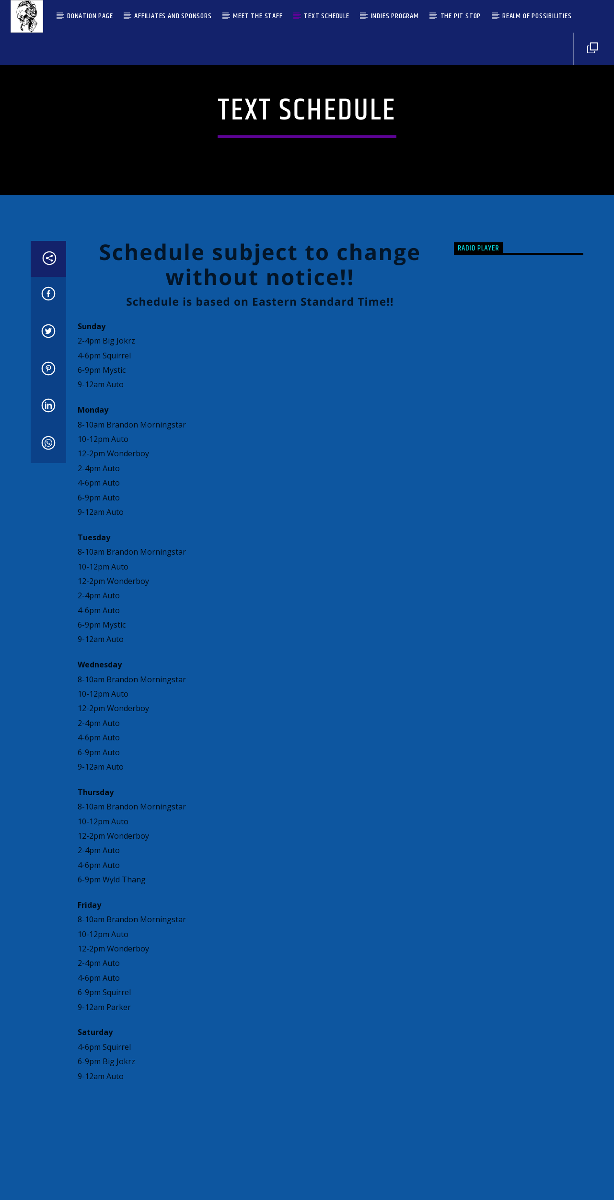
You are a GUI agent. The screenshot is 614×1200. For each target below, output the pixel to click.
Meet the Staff (257, 16)
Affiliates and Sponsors (172, 16)
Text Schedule (326, 16)
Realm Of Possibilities (537, 16)
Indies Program (395, 16)
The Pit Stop (460, 16)
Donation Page (90, 16)
